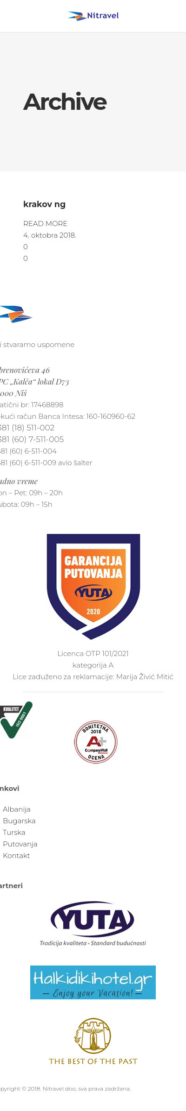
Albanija (17, 809)
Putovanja (20, 844)
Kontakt (16, 855)
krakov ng (44, 204)
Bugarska (19, 820)
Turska (14, 832)
